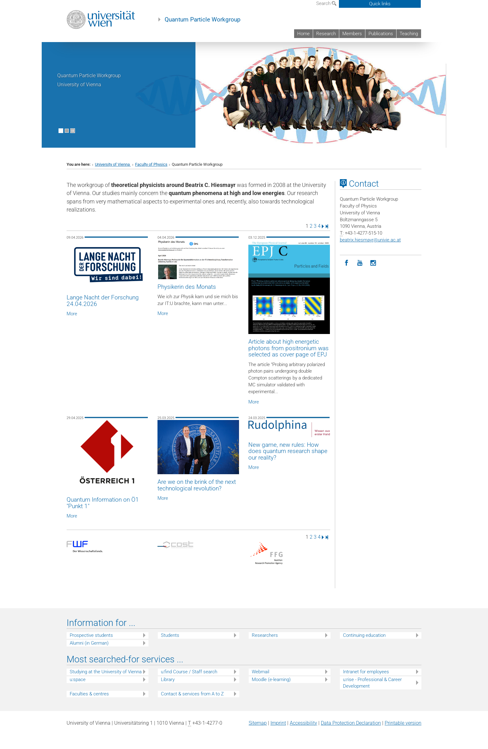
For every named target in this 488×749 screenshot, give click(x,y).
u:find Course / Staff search (189, 672)
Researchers (265, 635)
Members (352, 33)
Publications (380, 33)
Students (170, 635)
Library (168, 679)
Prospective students (91, 635)
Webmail (260, 672)
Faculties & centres (89, 694)
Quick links (380, 4)
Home (303, 33)
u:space (78, 679)
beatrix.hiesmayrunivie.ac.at (370, 240)
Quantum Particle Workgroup (203, 19)
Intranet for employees (366, 672)
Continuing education (364, 635)
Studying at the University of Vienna (106, 672)
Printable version (403, 723)
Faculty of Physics (151, 164)
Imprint (278, 723)
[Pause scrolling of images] (72, 130)
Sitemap (258, 723)
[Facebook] (346, 263)
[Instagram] (373, 263)
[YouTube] (360, 263)
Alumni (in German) (89, 643)
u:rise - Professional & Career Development (372, 683)
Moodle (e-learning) (271, 679)
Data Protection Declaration (351, 723)
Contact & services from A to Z (192, 694)
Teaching (409, 33)
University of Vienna (113, 164)
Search (326, 3)
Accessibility (303, 723)
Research (326, 33)
